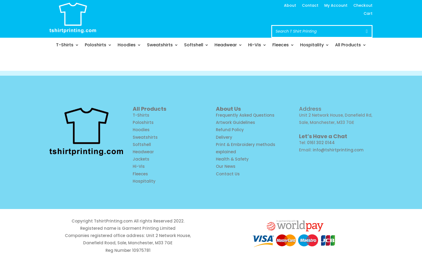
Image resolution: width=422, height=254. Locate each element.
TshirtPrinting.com (113, 221)
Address (310, 109)
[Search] (366, 31)
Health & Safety (232, 159)
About (290, 6)
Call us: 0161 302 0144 (190, 21)
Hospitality (312, 45)
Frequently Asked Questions (245, 115)
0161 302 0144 (321, 142)
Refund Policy (230, 130)
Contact (310, 6)
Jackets (141, 159)
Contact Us (228, 174)
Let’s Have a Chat (323, 136)
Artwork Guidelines (235, 122)
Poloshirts (95, 45)
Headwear (225, 45)
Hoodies (127, 45)
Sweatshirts (160, 45)
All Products (348, 45)
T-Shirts (64, 45)
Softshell (193, 45)
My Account (335, 6)
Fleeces (280, 45)
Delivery (224, 137)
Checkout (362, 6)
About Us (228, 109)
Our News (225, 166)
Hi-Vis (254, 45)
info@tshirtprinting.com (194, 11)
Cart (368, 14)
